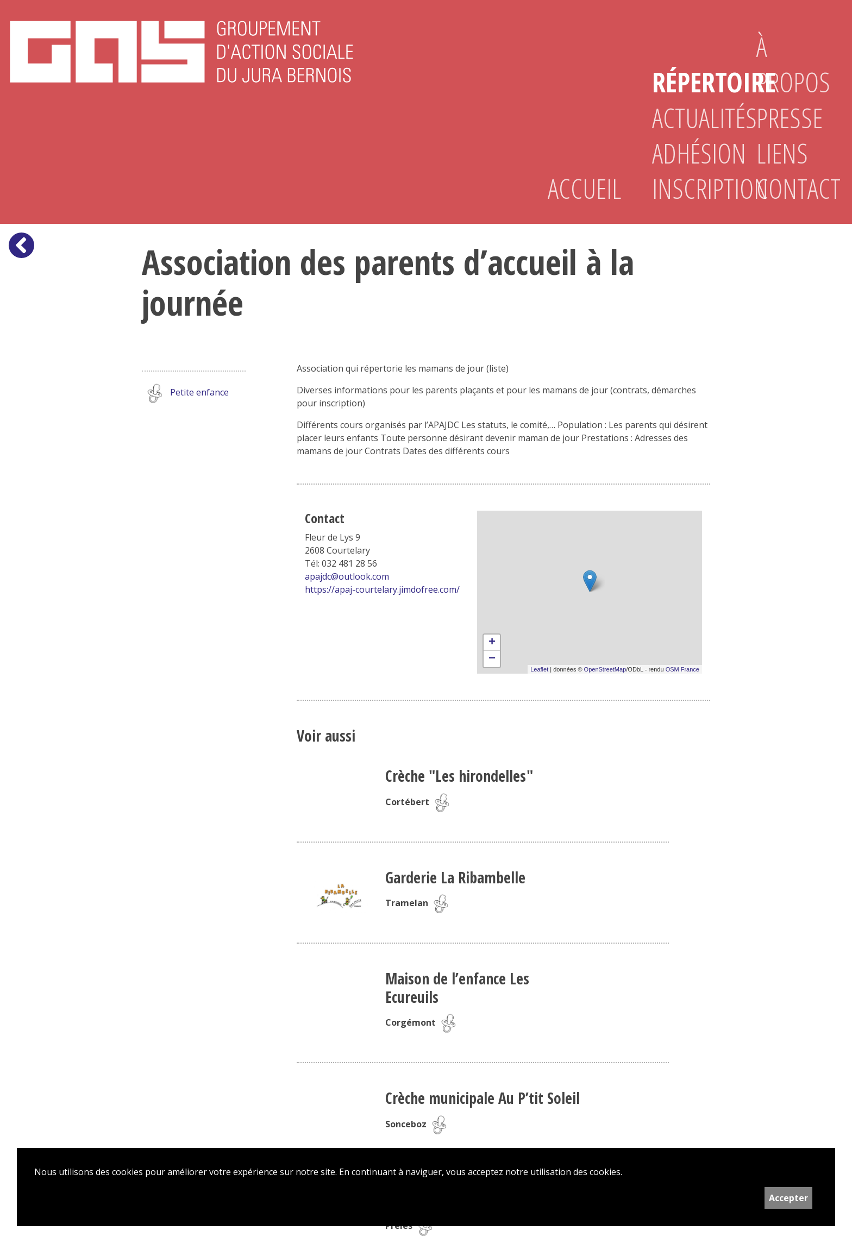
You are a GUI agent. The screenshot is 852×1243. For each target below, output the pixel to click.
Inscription (687, 188)
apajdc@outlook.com (347, 576)
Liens (782, 153)
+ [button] (492, 643)
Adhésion (687, 153)
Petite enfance (185, 393)
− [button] (492, 659)
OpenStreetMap (605, 669)
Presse (789, 117)
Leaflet (539, 669)
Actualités (687, 117)
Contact (791, 188)
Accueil (582, 188)
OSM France (682, 669)
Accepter (788, 1198)
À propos (791, 64)
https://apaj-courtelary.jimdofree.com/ (382, 589)
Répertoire (687, 81)
